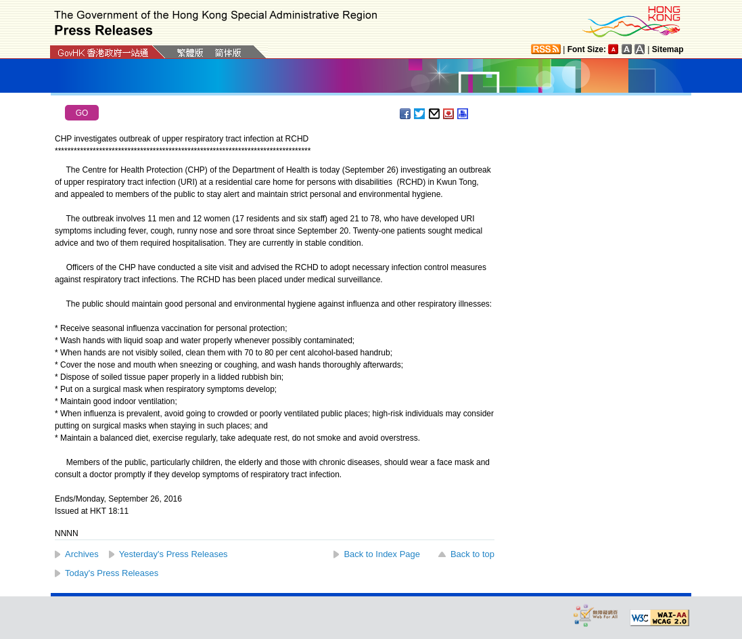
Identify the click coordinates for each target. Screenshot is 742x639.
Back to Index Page (382, 554)
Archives (82, 554)
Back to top (472, 554)
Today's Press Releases (111, 573)
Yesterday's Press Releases (173, 554)
